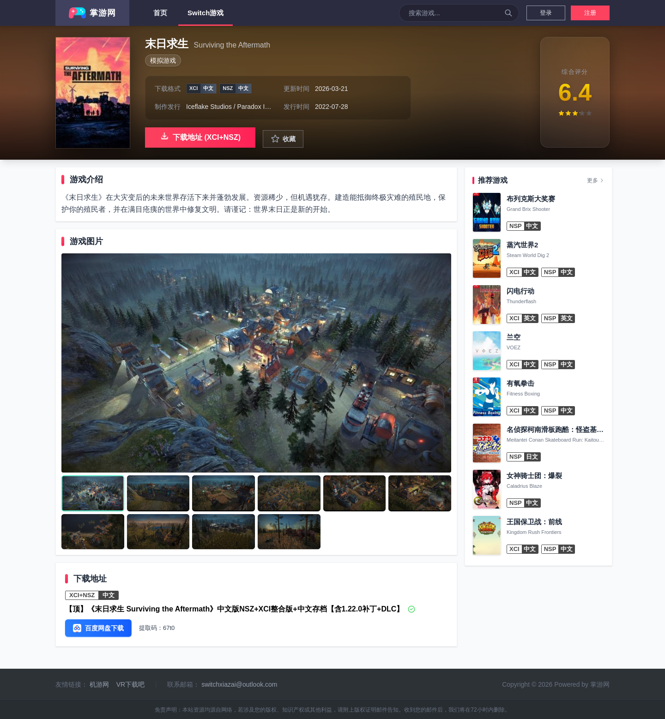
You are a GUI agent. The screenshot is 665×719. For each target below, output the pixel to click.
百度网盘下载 (98, 628)
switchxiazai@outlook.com (239, 684)
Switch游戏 (205, 17)
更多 (596, 180)
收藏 (283, 139)
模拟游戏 (163, 60)
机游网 (99, 684)
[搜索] (508, 13)
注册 (590, 12)
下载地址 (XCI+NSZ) (200, 136)
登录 (546, 12)
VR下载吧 (130, 684)
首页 (160, 13)
